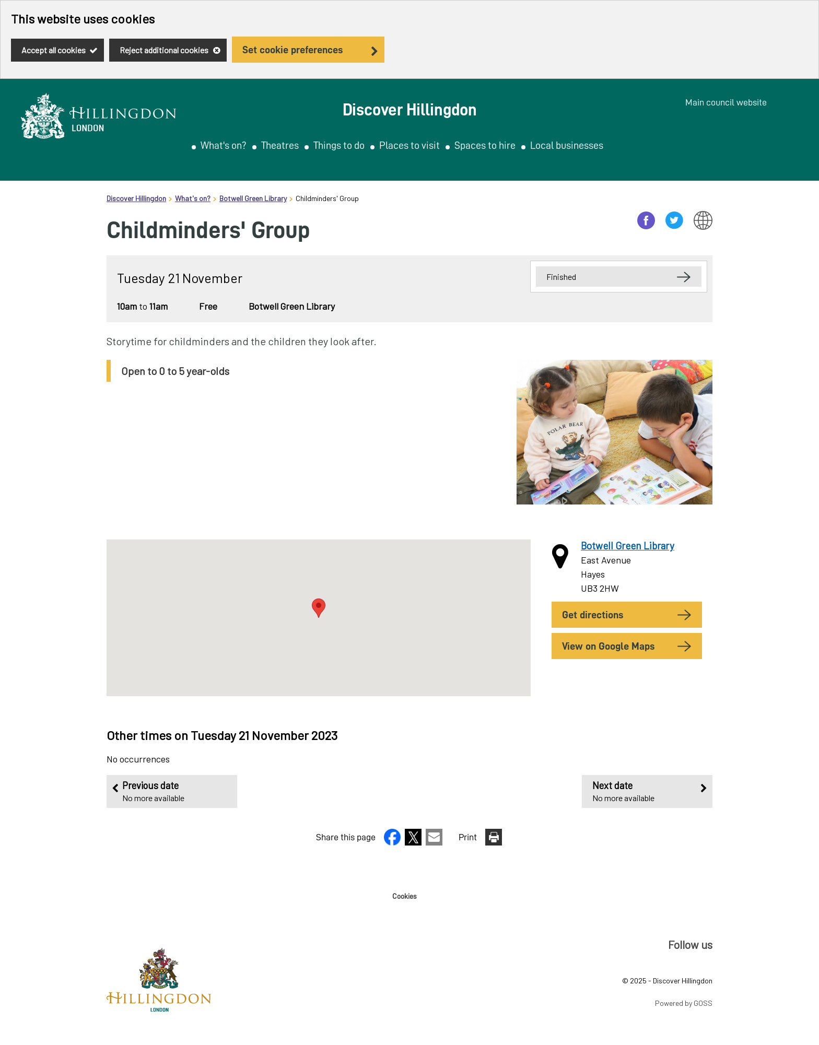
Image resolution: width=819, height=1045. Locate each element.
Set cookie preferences (292, 49)
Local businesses (566, 145)
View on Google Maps (608, 646)
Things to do (339, 145)
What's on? (224, 145)
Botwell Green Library (253, 198)
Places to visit (409, 145)
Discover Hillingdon (136, 198)
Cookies (404, 896)
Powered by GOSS (683, 1003)
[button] (393, 842)
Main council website (726, 102)
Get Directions (592, 614)
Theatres (280, 145)
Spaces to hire (485, 145)
